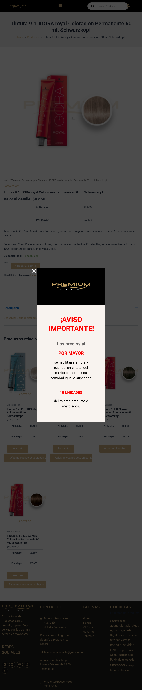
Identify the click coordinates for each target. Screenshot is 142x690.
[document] (71, 345)
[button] (34, 271)
